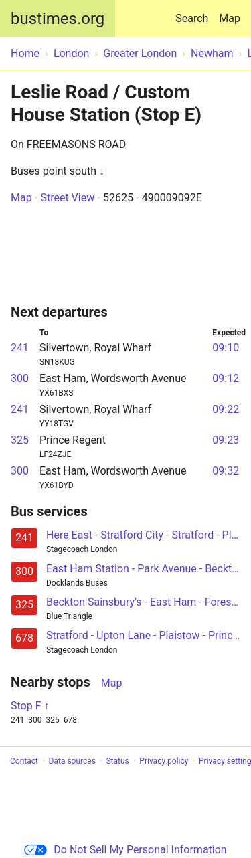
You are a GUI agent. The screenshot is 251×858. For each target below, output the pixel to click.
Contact (24, 761)
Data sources (72, 761)
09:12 (225, 378)
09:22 (225, 409)
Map (229, 18)
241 (20, 347)
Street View (67, 197)
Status (117, 761)
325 (20, 440)
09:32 (225, 470)
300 (20, 378)
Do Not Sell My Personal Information (125, 849)
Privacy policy (163, 761)
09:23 (225, 440)
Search (194, 12)
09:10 (225, 347)
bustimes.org (57, 18)
